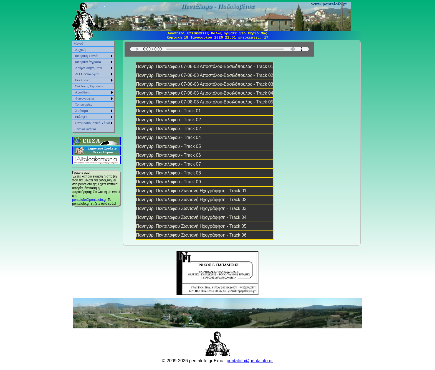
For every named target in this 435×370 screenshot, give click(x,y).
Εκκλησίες (82, 80)
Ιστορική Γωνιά (86, 56)
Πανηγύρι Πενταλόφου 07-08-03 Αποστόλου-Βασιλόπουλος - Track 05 (204, 102)
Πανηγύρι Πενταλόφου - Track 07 (168, 164)
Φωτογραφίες (84, 98)
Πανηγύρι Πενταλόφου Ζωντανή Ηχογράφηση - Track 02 (191, 199)
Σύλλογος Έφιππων (89, 86)
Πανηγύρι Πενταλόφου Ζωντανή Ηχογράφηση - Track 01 (191, 190)
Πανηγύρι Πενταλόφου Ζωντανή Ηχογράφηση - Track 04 (191, 217)
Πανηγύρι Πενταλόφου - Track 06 (168, 155)
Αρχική (80, 49)
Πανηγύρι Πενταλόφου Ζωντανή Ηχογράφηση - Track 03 (191, 208)
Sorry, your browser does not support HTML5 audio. (219, 49)
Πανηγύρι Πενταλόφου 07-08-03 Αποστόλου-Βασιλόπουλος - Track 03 (204, 84)
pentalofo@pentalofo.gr (89, 200)
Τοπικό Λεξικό (85, 129)
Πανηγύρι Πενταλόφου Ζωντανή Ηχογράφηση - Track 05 (191, 226)
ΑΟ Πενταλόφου (87, 74)
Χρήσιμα (81, 110)
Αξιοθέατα (82, 92)
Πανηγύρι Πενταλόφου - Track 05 (168, 146)
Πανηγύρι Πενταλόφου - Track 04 (168, 137)
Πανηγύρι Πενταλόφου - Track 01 (168, 110)
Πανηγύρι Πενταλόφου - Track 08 (168, 173)
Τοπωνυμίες (83, 104)
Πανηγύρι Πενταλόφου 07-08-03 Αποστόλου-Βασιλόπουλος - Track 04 (204, 93)
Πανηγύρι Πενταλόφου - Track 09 (168, 181)
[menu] (93, 86)
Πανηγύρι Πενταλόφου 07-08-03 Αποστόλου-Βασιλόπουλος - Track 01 (204, 66)
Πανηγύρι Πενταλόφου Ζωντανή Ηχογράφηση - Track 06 (191, 235)
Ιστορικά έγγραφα (88, 62)
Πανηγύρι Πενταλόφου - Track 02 (168, 119)
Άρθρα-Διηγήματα (88, 68)
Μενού (79, 43)
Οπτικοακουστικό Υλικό (92, 123)
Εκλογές (81, 117)
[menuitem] (93, 43)
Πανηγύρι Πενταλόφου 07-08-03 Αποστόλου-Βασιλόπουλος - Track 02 (204, 75)
